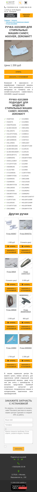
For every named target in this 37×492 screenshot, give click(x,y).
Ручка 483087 (11, 234)
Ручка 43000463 (26, 348)
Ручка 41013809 (11, 24)
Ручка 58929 (11, 272)
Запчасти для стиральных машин (17, 22)
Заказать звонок (26, 15)
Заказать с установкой (18, 77)
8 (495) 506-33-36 (25, 7)
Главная (7, 20)
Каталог (14, 20)
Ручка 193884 (11, 348)
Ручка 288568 (11, 310)
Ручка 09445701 (26, 234)
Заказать (18, 448)
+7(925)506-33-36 (12, 7)
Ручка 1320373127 (25, 272)
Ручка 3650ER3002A (26, 311)
